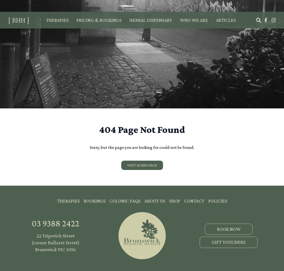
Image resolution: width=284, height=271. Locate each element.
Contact (194, 201)
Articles (226, 20)
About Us (154, 201)
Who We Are (194, 20)
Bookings (94, 201)
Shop (174, 201)
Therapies (57, 20)
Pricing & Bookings (98, 20)
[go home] (142, 235)
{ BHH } (19, 20)
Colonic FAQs (124, 201)
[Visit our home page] (142, 165)
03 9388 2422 (55, 223)
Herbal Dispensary (150, 20)
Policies (217, 201)
